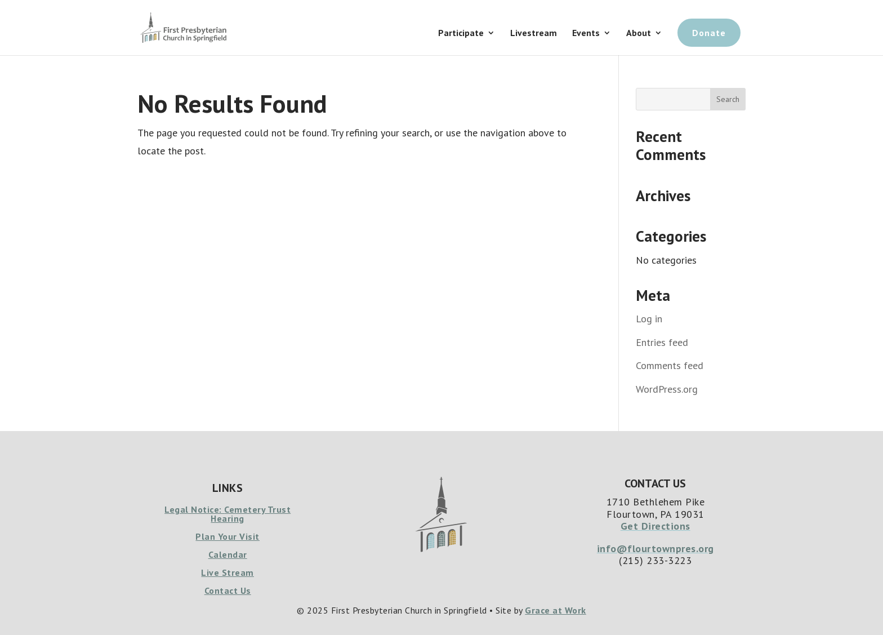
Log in (649, 318)
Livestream (533, 33)
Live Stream (227, 572)
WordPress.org (667, 389)
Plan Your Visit (227, 536)
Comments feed (669, 365)
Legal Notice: (194, 509)
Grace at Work (555, 610)
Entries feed (662, 342)
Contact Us (227, 590)
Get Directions (655, 525)
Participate (461, 33)
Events (586, 33)
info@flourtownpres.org (655, 548)
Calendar (227, 554)
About (638, 33)
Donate (709, 32)
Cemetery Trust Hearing (251, 514)
